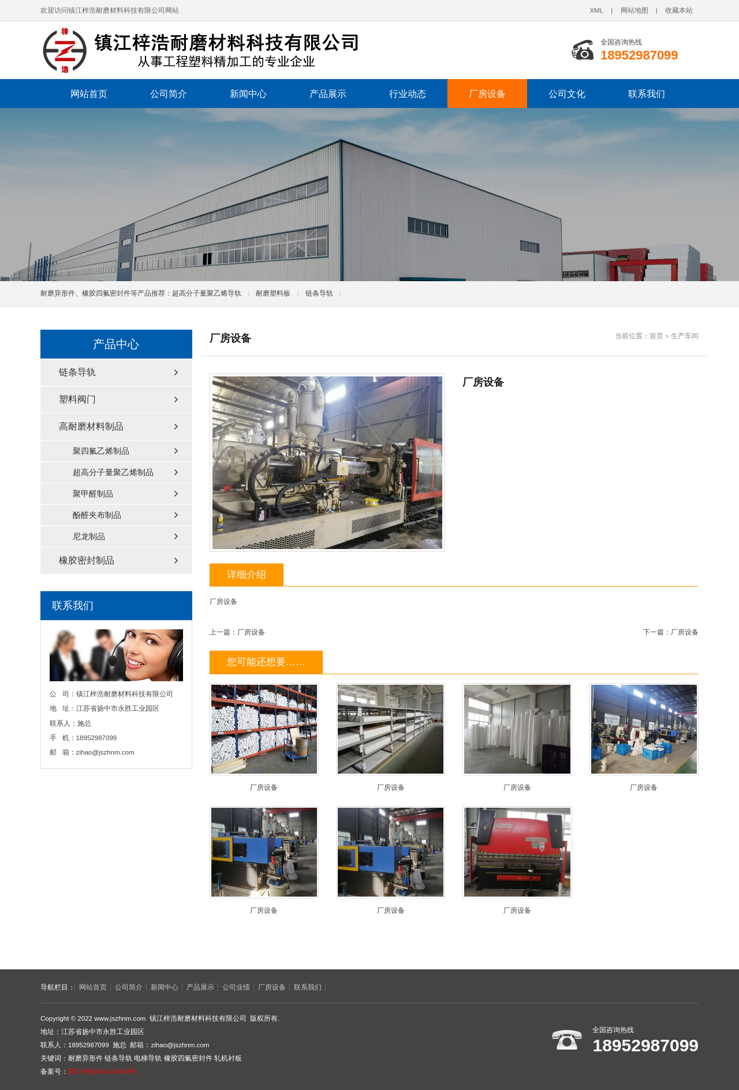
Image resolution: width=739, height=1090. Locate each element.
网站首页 (88, 93)
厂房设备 (487, 93)
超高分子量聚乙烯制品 (113, 472)
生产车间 (685, 336)
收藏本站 (679, 10)
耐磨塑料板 (273, 293)
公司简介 (168, 93)
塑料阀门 (77, 399)
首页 (656, 336)
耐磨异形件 (85, 1058)
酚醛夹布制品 (97, 515)
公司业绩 (236, 987)
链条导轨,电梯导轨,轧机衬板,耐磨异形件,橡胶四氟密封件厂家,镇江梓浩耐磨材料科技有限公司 (199, 50)
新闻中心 (248, 93)
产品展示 (327, 93)
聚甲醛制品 (93, 493)
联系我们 (646, 93)
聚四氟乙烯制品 (101, 451)
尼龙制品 (89, 536)
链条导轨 (319, 293)
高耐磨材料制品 (91, 426)
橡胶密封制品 (86, 560)
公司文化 (566, 93)
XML (596, 10)
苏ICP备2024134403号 (102, 1071)
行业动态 (407, 93)
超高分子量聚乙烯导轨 (206, 293)
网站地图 (634, 10)
